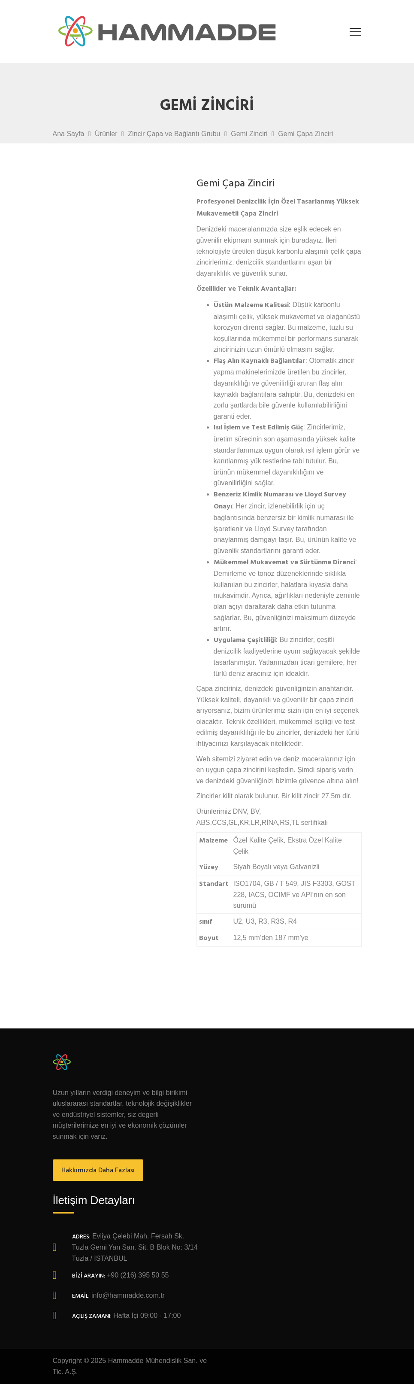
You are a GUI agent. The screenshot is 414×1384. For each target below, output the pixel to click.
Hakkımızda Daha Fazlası (98, 1170)
